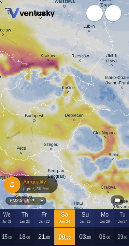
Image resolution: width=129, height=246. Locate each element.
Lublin (89, 27)
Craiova (108, 188)
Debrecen (74, 116)
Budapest (34, 117)
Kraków (48, 56)
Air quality (29, 184)
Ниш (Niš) (78, 207)
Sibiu (113, 155)
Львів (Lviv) (111, 59)
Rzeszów (80, 57)
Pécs (21, 149)
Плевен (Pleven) (121, 205)
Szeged (51, 145)
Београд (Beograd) (56, 174)
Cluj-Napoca (105, 134)
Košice (68, 88)
